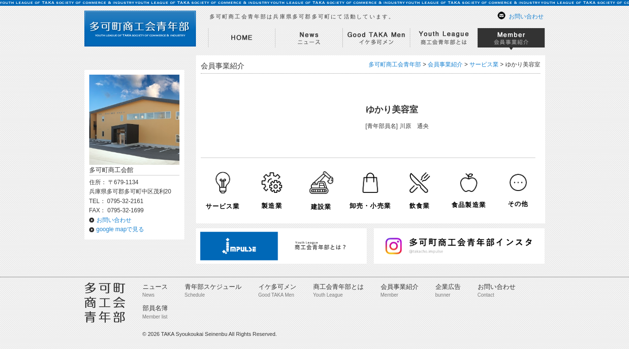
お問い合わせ (526, 16)
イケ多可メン (277, 286)
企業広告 (448, 286)
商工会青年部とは (338, 286)
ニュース (155, 286)
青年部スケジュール (213, 286)
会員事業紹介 (400, 286)
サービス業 (484, 64)
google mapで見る (121, 229)
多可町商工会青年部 (395, 64)
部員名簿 (155, 308)
